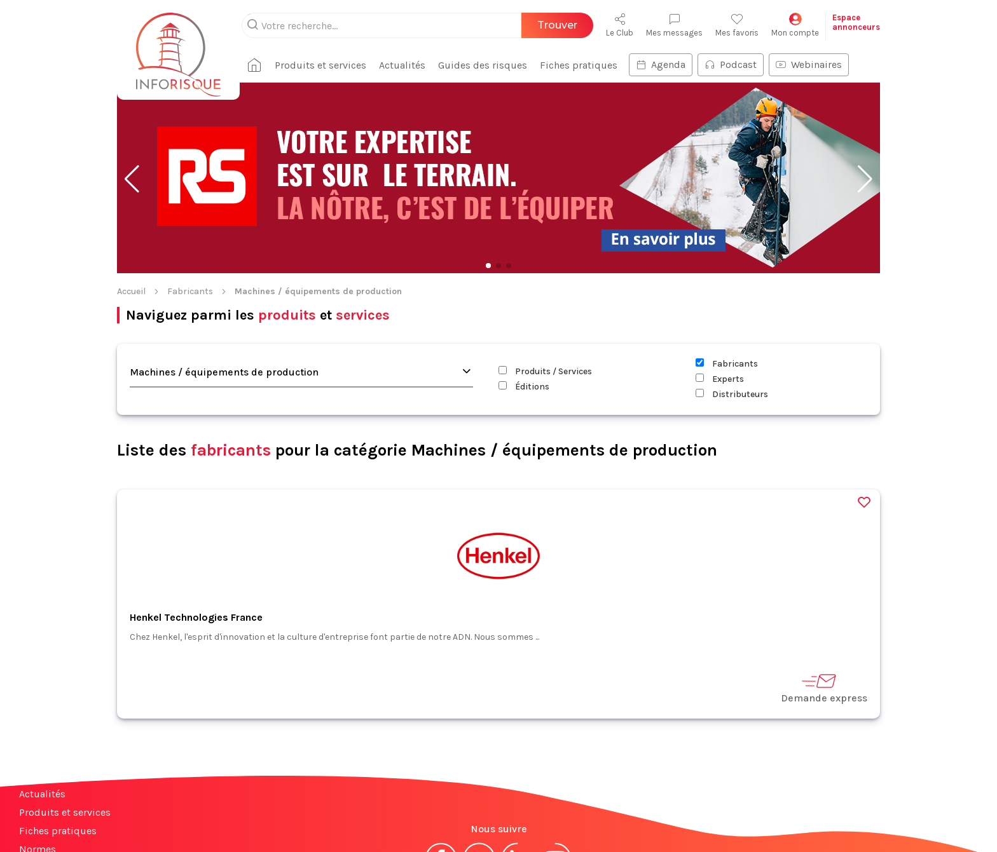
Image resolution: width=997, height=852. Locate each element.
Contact (37, 785)
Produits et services (65, 730)
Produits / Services (545, 288)
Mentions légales (433, 819)
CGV (491, 819)
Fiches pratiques (58, 748)
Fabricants (190, 208)
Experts (720, 296)
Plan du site (46, 822)
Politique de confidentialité (572, 819)
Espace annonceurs (63, 803)
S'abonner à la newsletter (920, 813)
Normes (37, 767)
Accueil (131, 208)
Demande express (824, 605)
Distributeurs (732, 311)
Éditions (523, 304)
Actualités (42, 711)
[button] (132, 97)
